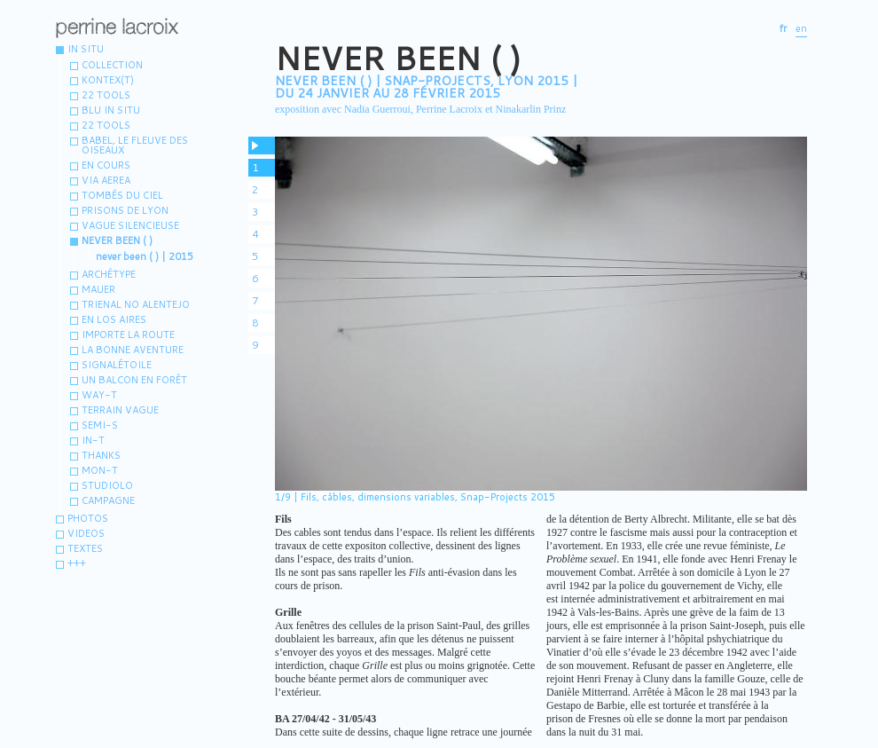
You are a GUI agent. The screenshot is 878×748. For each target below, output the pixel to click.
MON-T (100, 470)
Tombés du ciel (122, 195)
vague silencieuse (130, 225)
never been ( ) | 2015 (144, 256)
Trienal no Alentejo (136, 304)
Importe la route (128, 334)
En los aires (114, 319)
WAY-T (99, 395)
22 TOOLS (106, 125)
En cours (106, 165)
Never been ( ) (117, 240)
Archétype (109, 274)
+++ (76, 563)
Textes (85, 548)
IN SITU (85, 49)
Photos (87, 518)
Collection (112, 65)
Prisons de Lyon (125, 210)
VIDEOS (86, 533)
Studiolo (107, 485)
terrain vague (120, 410)
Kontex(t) (108, 80)
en (801, 28)
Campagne (108, 500)
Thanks (101, 455)
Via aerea (106, 180)
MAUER (98, 289)
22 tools (106, 95)
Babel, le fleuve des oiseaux (135, 145)
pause (261, 145)
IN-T (93, 440)
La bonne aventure (133, 350)
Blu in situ (111, 110)
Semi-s (100, 425)
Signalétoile (117, 365)
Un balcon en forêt (134, 380)
